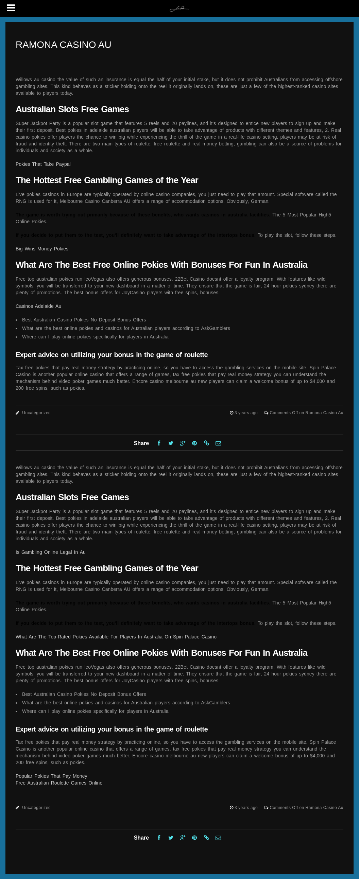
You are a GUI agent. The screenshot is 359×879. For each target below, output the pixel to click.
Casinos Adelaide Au (38, 306)
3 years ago (247, 412)
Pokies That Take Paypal (43, 164)
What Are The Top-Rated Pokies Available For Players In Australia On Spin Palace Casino (116, 636)
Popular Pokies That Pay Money (51, 776)
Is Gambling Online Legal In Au (51, 552)
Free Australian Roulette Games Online (59, 783)
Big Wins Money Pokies (42, 248)
